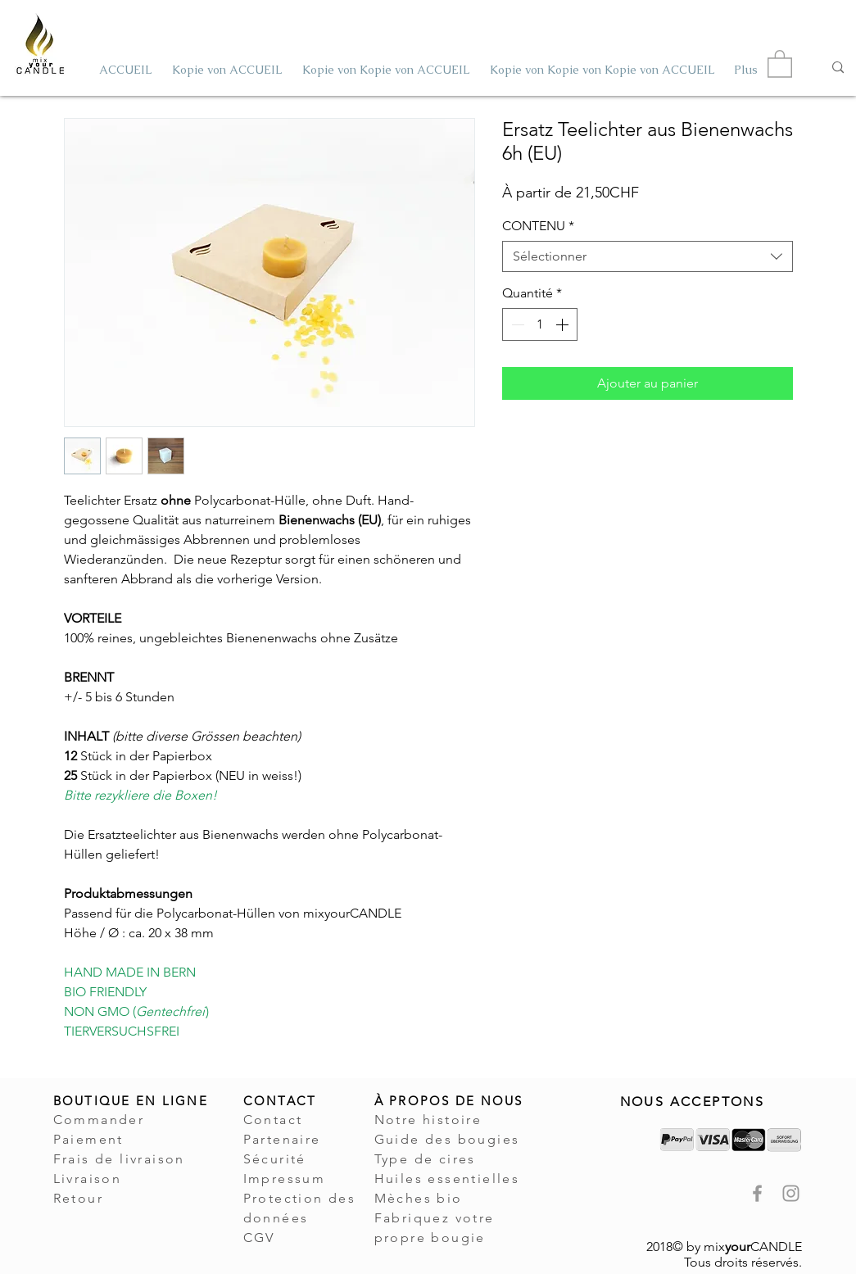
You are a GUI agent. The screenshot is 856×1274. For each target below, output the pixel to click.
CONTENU (538, 225)
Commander (99, 1119)
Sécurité (274, 1159)
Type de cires (425, 1159)
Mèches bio (418, 1198)
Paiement (88, 1139)
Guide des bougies (447, 1139)
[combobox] (647, 256)
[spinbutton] (540, 324)
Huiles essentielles (447, 1178)
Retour (78, 1198)
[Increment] (563, 324)
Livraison (87, 1178)
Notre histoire (428, 1119)
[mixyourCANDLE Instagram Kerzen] (791, 1193)
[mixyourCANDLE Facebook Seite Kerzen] (757, 1193)
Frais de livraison (119, 1159)
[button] (780, 63)
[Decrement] (516, 324)
